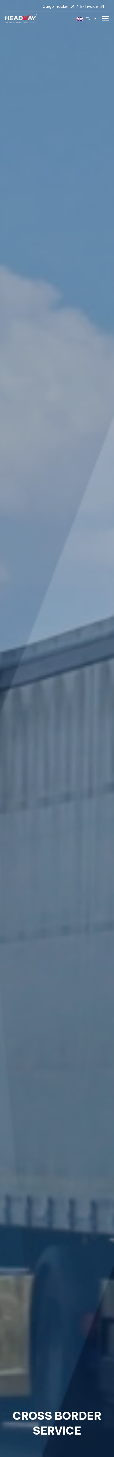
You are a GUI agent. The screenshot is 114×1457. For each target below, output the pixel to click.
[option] (57, 728)
